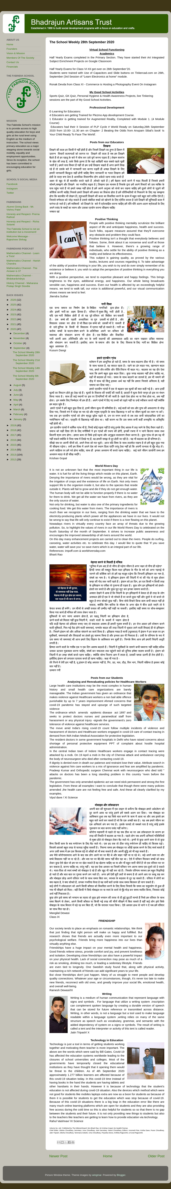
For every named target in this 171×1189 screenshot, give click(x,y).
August (17, 385)
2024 (13, 309)
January (18, 419)
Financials (12, 66)
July (16, 390)
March (17, 409)
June (16, 394)
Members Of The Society (20, 57)
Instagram (12, 188)
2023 (13, 314)
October (18, 343)
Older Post (156, 1156)
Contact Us (13, 62)
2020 (13, 329)
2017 (13, 435)
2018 (13, 430)
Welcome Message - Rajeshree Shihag (18, 238)
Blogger (121, 1175)
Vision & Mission (16, 53)
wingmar (96, 1175)
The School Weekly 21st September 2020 (26, 361)
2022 (13, 319)
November (19, 338)
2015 (13, 444)
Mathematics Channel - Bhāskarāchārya (19, 277)
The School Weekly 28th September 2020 (26, 354)
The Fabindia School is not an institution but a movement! (23, 230)
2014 (13, 449)
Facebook (12, 184)
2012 (13, 459)
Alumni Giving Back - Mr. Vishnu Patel (20, 208)
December (19, 333)
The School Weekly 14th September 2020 (26, 369)
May (16, 399)
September (19, 348)
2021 (13, 324)
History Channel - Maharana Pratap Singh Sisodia (22, 284)
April (16, 404)
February (18, 414)
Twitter (10, 192)
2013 (13, 454)
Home (107, 1156)
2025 (13, 304)
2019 (13, 425)
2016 (13, 440)
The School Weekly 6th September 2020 (26, 377)
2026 (13, 299)
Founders (12, 48)
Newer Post (58, 1156)
